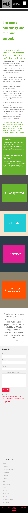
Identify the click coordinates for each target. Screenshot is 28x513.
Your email (14, 361)
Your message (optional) (14, 373)
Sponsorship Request (8, 499)
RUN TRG (5, 496)
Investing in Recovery (9, 469)
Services (6, 475)
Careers (4, 481)
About (4, 463)
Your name (14, 355)
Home (4, 487)
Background (7, 466)
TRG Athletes (6, 502)
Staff (5, 478)
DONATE (14, 508)
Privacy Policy (6, 493)
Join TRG (5, 490)
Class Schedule (6, 484)
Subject (14, 367)
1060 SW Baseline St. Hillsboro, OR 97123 (13, 398)
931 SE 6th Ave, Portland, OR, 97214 (11, 396)
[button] (24, 3)
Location (6, 472)
